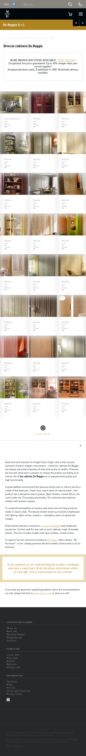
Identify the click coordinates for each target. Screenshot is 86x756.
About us (12, 628)
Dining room (13, 667)
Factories (16, 38)
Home (5, 38)
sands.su (18, 746)
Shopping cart (14, 637)
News (10, 684)
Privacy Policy (14, 694)
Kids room (12, 657)
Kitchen (11, 661)
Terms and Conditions (19, 690)
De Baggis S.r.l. (14, 25)
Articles (11, 687)
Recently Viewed (16, 634)
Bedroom (12, 664)
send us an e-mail (42, 593)
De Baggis (28, 38)
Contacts (11, 640)
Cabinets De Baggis (46, 38)
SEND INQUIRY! (67, 60)
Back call (12, 631)
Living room (13, 654)
